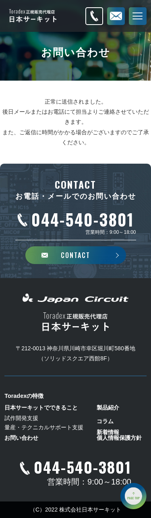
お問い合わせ (21, 438)
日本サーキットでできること (41, 407)
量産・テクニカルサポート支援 (43, 427)
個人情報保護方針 (119, 438)
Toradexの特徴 (23, 396)
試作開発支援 (21, 418)
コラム (105, 421)
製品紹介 (108, 407)
